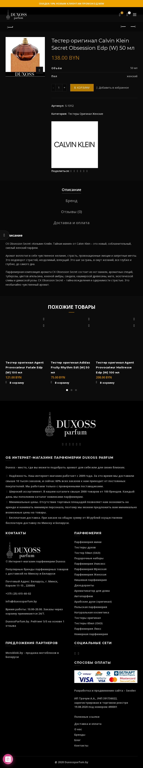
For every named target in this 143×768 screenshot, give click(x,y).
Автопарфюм (83, 596)
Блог (77, 740)
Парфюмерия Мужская (90, 569)
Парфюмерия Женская (90, 574)
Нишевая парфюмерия (90, 580)
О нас (78, 729)
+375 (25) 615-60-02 (18, 593)
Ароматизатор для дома (92, 590)
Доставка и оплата (71, 222)
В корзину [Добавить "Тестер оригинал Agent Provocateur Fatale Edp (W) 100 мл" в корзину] (17, 382)
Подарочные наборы (89, 558)
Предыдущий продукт (123, 26)
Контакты (81, 745)
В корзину (82, 87)
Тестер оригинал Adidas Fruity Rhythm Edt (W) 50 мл (70, 367)
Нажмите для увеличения (39, 70)
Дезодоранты (84, 585)
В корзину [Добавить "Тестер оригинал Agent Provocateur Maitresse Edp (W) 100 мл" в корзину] (107, 382)
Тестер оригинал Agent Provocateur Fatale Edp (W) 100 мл (25, 367)
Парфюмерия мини (87, 542)
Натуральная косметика (91, 612)
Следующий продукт (133, 26)
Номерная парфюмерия (91, 634)
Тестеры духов (85, 547)
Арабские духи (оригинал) (93, 601)
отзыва (11, 625)
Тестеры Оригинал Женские (85, 114)
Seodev (131, 690)
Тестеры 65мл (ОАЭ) (88, 623)
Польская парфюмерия (90, 607)
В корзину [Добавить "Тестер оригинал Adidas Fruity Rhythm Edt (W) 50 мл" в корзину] (62, 382)
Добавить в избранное (114, 87)
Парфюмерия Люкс (87, 628)
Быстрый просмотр (44, 325)
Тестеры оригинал (87, 618)
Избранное (122, 13)
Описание (71, 189)
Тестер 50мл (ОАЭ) (87, 553)
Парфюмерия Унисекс (89, 563)
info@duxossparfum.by (21, 601)
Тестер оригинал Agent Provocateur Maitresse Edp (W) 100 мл (115, 367)
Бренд (71, 200)
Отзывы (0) (71, 211)
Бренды (79, 734)
